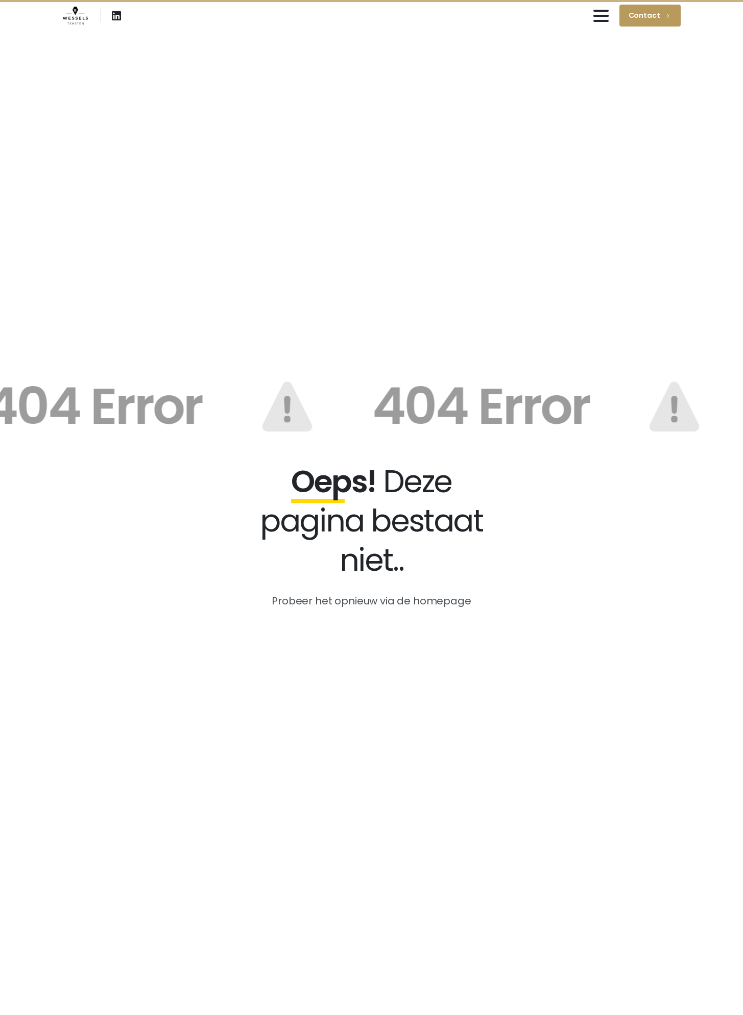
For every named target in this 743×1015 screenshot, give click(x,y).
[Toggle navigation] (601, 15)
